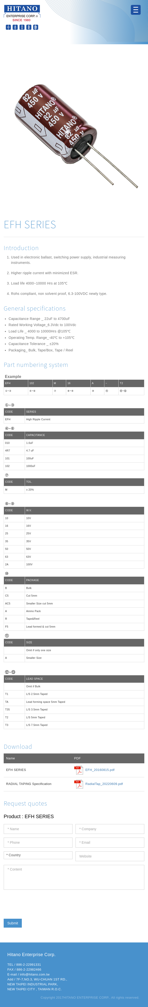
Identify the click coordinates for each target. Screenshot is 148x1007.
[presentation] (41, 903)
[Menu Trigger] (136, 10)
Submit (12, 923)
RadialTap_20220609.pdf (104, 784)
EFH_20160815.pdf (100, 770)
